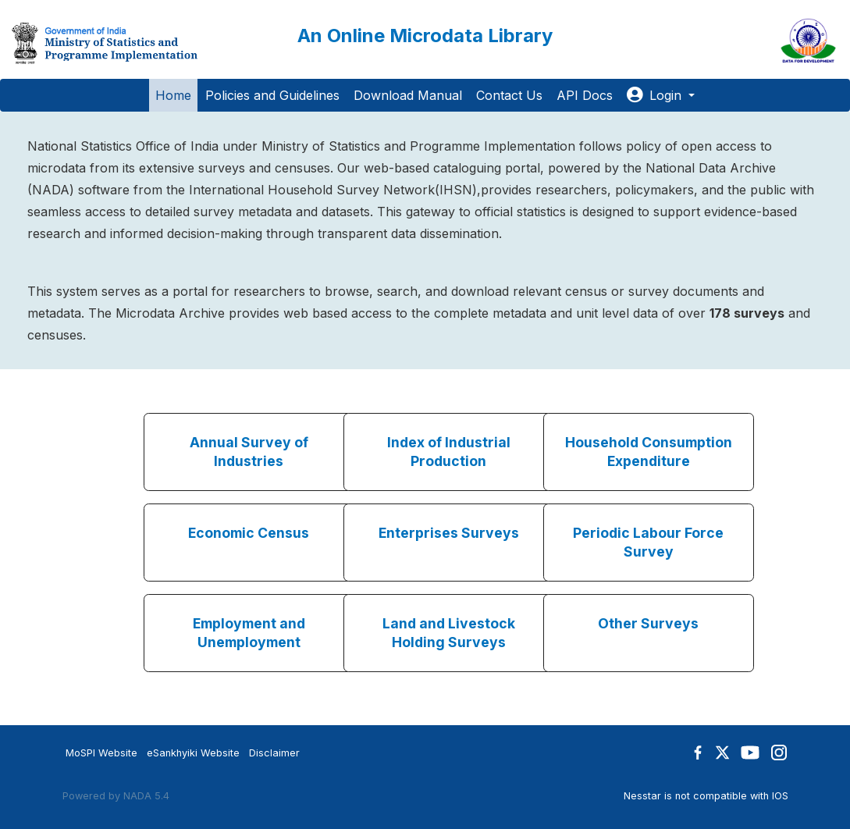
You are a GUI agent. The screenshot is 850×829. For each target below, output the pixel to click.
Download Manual (408, 95)
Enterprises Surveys (449, 533)
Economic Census (248, 533)
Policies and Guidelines (272, 95)
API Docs (585, 95)
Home (173, 95)
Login (656, 95)
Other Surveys (648, 623)
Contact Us (509, 95)
